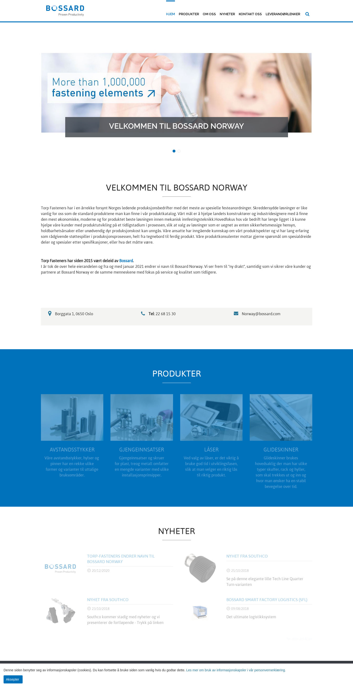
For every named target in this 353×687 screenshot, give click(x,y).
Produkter (189, 14)
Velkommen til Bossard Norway (176, 126)
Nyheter (227, 14)
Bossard (126, 261)
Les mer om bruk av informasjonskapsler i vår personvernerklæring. (235, 670)
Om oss (209, 14)
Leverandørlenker (283, 14)
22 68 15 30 (166, 314)
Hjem (170, 14)
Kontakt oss (250, 14)
